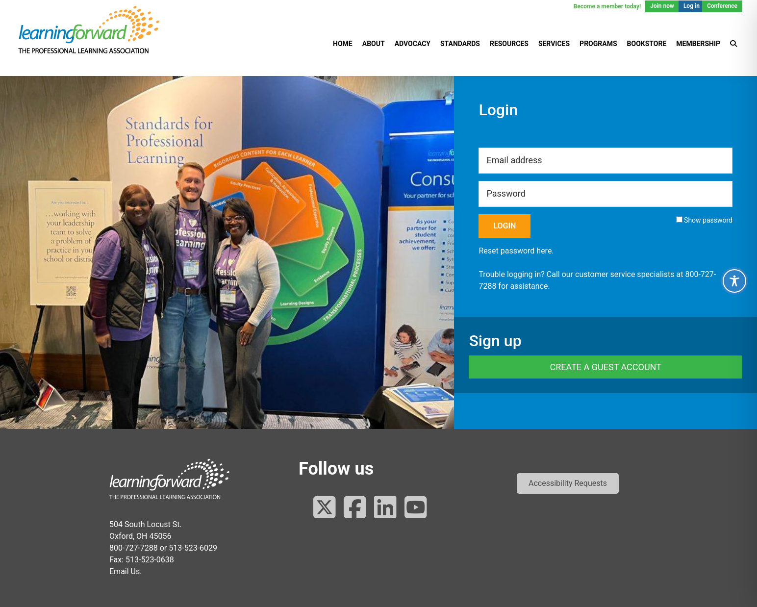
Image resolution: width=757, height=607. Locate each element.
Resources (509, 44)
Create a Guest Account (605, 367)
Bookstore (647, 44)
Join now (662, 5)
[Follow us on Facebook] (355, 508)
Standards (460, 44)
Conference (722, 5)
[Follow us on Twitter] (324, 508)
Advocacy (412, 44)
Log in (691, 5)
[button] (568, 483)
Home (343, 44)
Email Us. (125, 571)
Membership (698, 44)
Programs (598, 44)
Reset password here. (516, 250)
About (373, 44)
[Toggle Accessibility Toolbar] (734, 281)
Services (554, 44)
